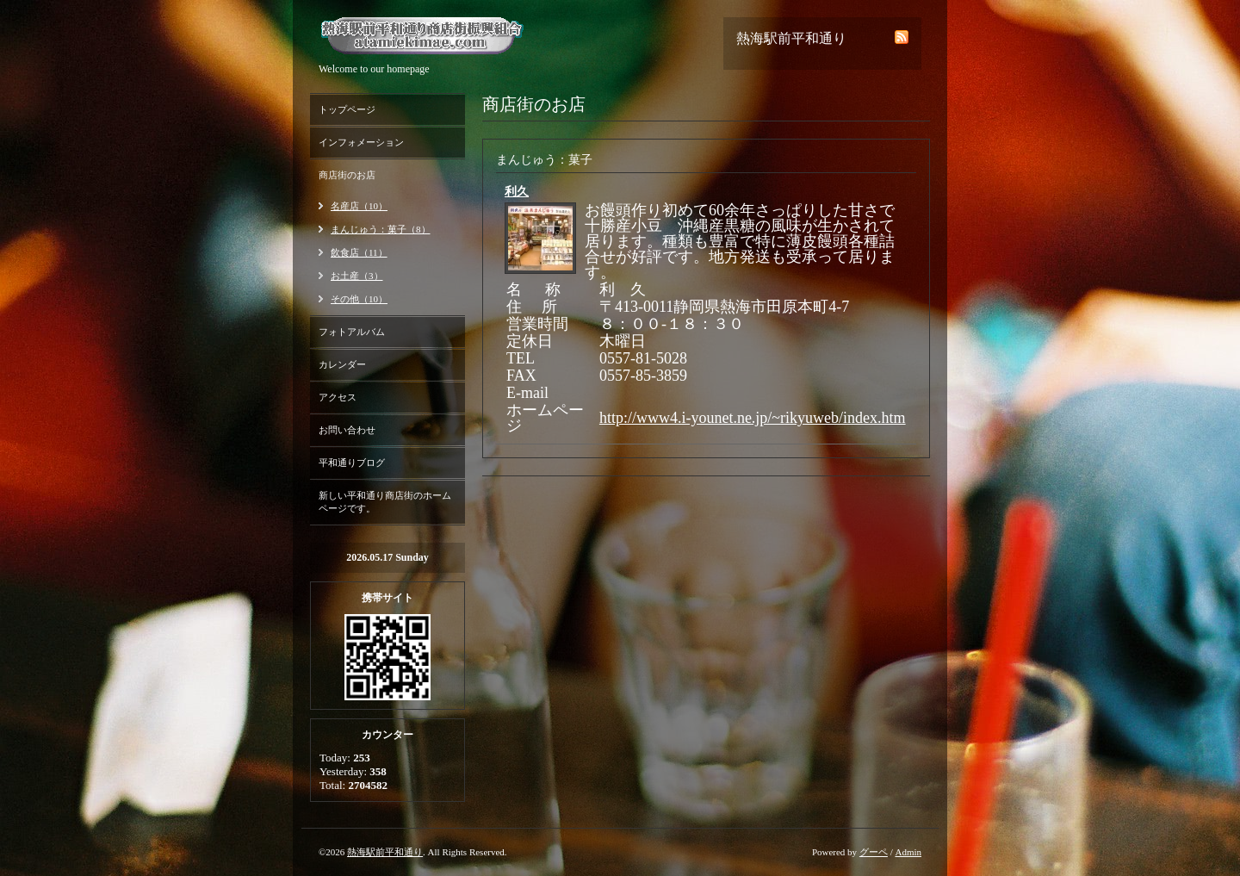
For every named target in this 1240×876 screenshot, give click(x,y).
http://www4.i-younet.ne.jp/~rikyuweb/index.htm (752, 417)
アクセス (337, 397)
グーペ (873, 852)
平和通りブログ (352, 462)
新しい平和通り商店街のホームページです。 (385, 501)
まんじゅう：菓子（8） (381, 229)
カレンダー (342, 364)
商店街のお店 (347, 175)
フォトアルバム (352, 331)
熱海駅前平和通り (385, 852)
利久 (517, 191)
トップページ (347, 109)
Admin (908, 852)
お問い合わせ (347, 430)
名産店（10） (359, 206)
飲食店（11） (359, 252)
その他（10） (359, 299)
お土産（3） (357, 275)
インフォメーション (361, 142)
